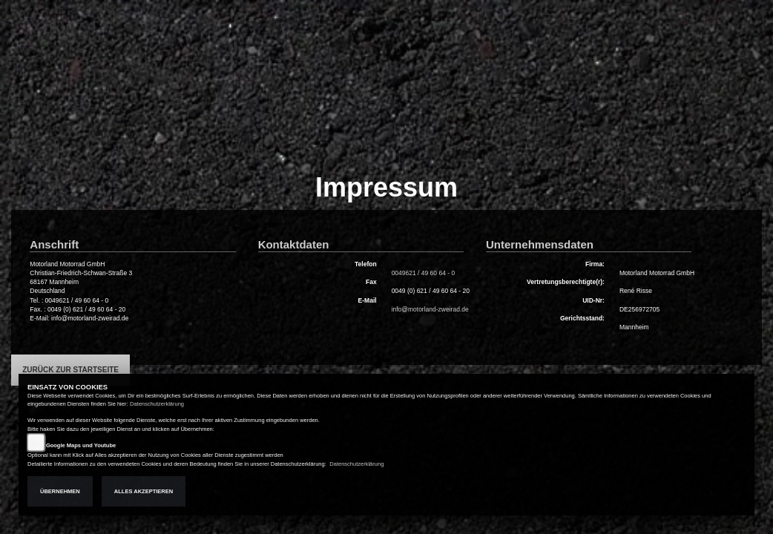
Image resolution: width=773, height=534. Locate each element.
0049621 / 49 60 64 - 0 (423, 273)
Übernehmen (60, 491)
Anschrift (54, 244)
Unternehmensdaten (539, 244)
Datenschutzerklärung (157, 403)
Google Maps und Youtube (81, 445)
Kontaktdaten (293, 244)
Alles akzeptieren (143, 491)
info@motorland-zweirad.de (430, 309)
